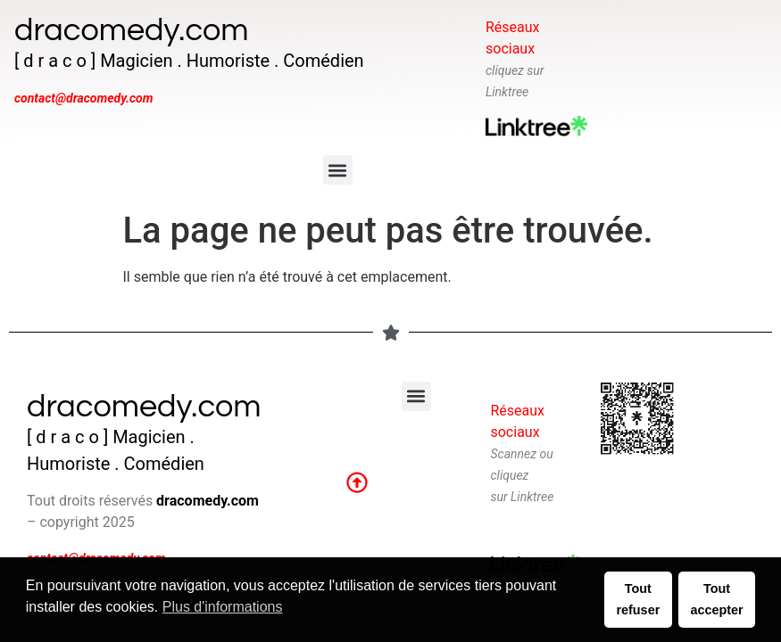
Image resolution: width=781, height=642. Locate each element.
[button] (338, 170)
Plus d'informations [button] (222, 606)
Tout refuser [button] (638, 599)
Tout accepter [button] (716, 599)
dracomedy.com (131, 30)
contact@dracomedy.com (83, 98)
